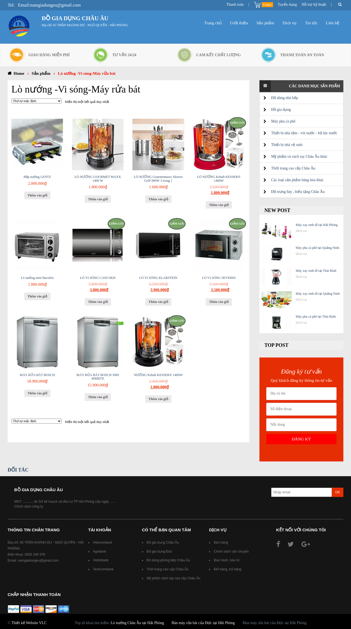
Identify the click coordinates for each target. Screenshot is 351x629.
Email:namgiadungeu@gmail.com (49, 5)
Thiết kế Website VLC (29, 623)
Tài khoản (99, 529)
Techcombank (103, 569)
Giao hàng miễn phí (49, 55)
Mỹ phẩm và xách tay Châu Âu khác (299, 156)
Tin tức (311, 22)
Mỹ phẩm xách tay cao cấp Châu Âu (174, 578)
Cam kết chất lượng (218, 55)
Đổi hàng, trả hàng (227, 569)
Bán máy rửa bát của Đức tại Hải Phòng (203, 623)
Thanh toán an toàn (302, 55)
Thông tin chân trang (34, 529)
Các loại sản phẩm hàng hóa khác (297, 180)
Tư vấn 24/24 (124, 55)
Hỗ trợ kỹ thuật (314, 4)
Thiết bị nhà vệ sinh (286, 145)
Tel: (11, 5)
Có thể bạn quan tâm (166, 529)
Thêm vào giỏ (37, 195)
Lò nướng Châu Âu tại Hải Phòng (137, 623)
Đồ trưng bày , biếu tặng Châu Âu (298, 192)
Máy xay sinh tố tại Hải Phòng (317, 225)
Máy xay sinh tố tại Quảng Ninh (318, 294)
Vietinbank (100, 560)
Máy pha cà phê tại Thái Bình (316, 316)
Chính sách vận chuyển (231, 551)
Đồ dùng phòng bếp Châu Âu (168, 560)
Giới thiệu (239, 22)
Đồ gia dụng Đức (159, 551)
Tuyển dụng (287, 4)
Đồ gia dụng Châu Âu (163, 542)
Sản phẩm (265, 22)
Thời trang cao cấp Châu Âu (293, 168)
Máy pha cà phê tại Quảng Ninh (317, 248)
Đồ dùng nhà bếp (284, 98)
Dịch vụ (217, 529)
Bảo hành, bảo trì (226, 560)
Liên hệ (332, 22)
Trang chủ (213, 22)
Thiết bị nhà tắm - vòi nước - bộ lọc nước (304, 133)
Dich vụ (289, 22)
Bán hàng (221, 542)
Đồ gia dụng (281, 110)
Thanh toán (235, 4)
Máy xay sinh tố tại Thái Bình (316, 271)
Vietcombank (102, 542)
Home (19, 73)
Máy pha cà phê (283, 121)
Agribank (99, 551)
